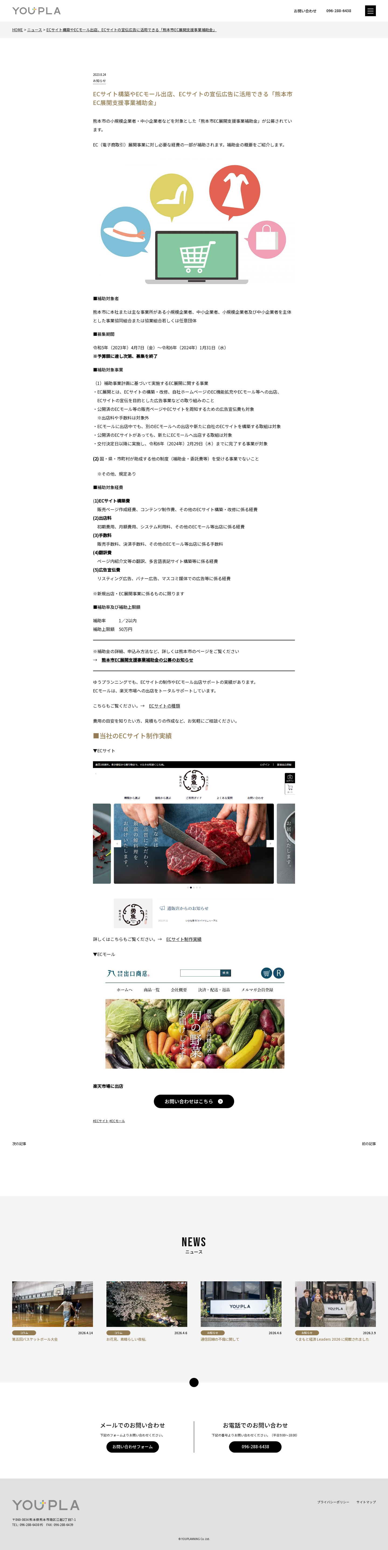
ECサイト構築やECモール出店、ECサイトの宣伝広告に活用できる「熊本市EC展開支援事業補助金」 (131, 29)
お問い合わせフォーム (132, 1446)
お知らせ (99, 80)
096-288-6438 (255, 1446)
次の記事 (19, 1143)
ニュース (34, 29)
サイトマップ (366, 1502)
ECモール (118, 1120)
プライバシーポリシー (333, 1502)
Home (17, 29)
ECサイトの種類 (164, 705)
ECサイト (102, 1120)
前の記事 (369, 1143)
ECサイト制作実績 (184, 939)
